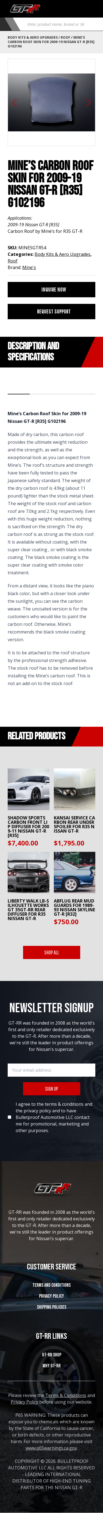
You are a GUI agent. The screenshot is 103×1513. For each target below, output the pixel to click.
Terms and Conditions (51, 1285)
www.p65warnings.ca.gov (51, 1448)
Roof (65, 37)
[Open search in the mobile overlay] (59, 24)
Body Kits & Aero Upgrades (33, 37)
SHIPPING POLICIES (51, 1307)
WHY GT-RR (52, 1366)
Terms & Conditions (65, 1395)
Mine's (29, 267)
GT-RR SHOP (51, 1355)
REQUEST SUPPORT (54, 311)
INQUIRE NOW (53, 289)
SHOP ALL (51, 952)
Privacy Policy (51, 1296)
